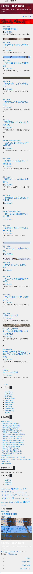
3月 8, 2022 (8, 284)
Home (28, 558)
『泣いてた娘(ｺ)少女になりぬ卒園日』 (13, 434)
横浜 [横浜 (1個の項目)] (21, 502)
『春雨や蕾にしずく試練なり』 (11, 428)
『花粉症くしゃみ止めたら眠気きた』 (13, 436)
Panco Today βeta (12, 5)
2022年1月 (8, 484)
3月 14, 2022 (8, 185)
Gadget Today (26, 562)
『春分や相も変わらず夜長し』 (11, 424)
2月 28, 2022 (8, 318)
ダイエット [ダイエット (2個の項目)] (5, 495)
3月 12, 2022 (8, 219)
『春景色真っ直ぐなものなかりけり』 (13, 440)
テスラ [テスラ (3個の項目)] (13, 494)
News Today (8, 404)
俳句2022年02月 (10, 315)
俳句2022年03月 (10, 29)
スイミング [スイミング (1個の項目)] (18, 492)
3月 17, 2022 (8, 128)
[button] (29, 16)
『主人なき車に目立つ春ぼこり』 (11, 453)
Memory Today (7, 329)
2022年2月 (8, 482)
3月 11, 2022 (8, 233)
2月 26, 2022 (8, 337)
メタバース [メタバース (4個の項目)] (7, 498)
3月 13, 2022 (8, 203)
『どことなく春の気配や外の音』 (11, 451)
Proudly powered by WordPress (11, 552)
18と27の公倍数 (10, 372)
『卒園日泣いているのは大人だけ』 (12, 432)
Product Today (9, 411)
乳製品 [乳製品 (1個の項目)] (2, 502)
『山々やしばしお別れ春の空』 (11, 447)
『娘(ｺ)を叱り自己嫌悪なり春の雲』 (12, 442)
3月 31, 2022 (8, 32)
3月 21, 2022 (8, 50)
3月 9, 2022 (8, 270)
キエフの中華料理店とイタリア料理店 (13, 457)
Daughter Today (8, 140)
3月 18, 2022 (8, 107)
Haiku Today (6, 27)
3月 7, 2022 (8, 302)
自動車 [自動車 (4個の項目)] (26, 502)
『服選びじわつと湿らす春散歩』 (11, 438)
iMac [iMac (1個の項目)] (21, 489)
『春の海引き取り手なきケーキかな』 (13, 445)
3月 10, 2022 (8, 254)
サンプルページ (25, 569)
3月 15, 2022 (8, 166)
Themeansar (12, 554)
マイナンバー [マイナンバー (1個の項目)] (27, 495)
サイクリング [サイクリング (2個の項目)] (6, 492)
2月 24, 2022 (8, 375)
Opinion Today (9, 409)
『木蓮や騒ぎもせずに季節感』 (11, 426)
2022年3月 (8, 480)
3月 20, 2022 (8, 68)
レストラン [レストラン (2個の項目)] (25, 499)
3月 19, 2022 (8, 89)
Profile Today (26, 565)
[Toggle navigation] (26, 16)
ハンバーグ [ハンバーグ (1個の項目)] (20, 495)
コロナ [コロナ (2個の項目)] (25, 489)
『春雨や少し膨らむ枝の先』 (10, 449)
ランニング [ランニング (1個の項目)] (17, 498)
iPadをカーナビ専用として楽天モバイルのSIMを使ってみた (16, 354)
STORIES (15, 329)
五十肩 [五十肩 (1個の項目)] (6, 502)
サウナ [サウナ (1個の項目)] (13, 492)
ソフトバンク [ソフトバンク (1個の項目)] (24, 492)
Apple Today (9, 394)
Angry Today (9, 392)
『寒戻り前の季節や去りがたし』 (11, 430)
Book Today (8, 396)
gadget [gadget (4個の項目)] (15, 488)
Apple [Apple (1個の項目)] (9, 489)
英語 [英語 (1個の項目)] (2, 505)
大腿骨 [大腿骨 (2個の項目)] (11, 502)
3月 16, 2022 (8, 148)
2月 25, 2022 (8, 359)
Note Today (8, 406)
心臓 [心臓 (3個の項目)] (17, 502)
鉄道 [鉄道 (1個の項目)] (5, 505)
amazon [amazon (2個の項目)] (4, 489)
